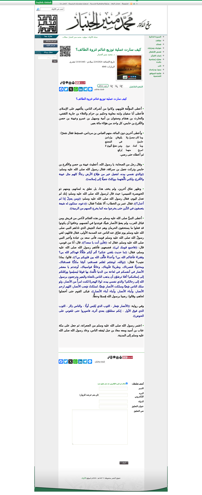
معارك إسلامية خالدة (155, 61)
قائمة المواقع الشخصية (155, 75)
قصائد (158, 44)
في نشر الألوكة (50, 45)
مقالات (158, 40)
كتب (159, 66)
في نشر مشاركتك (51, 41)
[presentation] (123, 454)
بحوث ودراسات (155, 69)
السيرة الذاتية (155, 37)
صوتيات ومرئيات (154, 48)
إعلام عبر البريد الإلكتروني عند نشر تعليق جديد (112, 384)
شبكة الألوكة (92, 37)
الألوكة (84, 478)
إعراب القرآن (156, 55)
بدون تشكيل (103, 86)
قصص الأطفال (155, 52)
